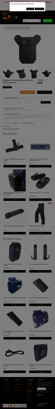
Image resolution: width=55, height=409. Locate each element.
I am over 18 (30, 9)
